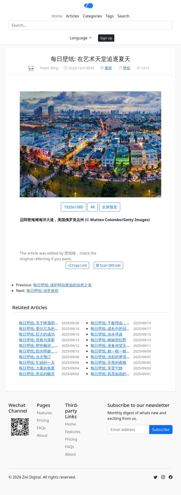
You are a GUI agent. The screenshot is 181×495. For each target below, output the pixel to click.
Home (57, 16)
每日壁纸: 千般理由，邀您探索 (115, 322)
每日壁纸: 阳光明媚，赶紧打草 (44, 351)
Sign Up (106, 38)
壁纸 (126, 67)
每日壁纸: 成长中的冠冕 (110, 328)
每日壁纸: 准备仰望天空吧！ (114, 345)
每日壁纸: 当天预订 (35, 356)
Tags (110, 16)
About (42, 435)
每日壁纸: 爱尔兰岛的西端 (40, 328)
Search (124, 16)
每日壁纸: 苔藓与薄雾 (37, 339)
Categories (92, 16)
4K (92, 207)
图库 (108, 67)
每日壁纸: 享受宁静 (106, 368)
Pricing (43, 420)
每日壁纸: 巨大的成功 (37, 334)
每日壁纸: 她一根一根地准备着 (115, 351)
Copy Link (77, 265)
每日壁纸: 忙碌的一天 (37, 362)
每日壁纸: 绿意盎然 (42, 290)
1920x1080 (73, 207)
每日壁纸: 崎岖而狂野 (108, 339)
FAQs (41, 427)
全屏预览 (109, 207)
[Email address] (128, 429)
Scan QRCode (108, 265)
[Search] (90, 25)
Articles (72, 16)
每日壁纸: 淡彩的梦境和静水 (114, 356)
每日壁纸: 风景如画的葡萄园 (114, 373)
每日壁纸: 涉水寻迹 (106, 334)
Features (44, 412)
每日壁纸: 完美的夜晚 (108, 362)
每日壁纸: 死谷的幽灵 (37, 373)
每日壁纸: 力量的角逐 (37, 368)
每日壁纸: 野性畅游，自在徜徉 (44, 345)
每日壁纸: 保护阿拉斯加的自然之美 (62, 285)
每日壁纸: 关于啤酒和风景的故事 (46, 322)
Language (79, 38)
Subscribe (160, 429)
